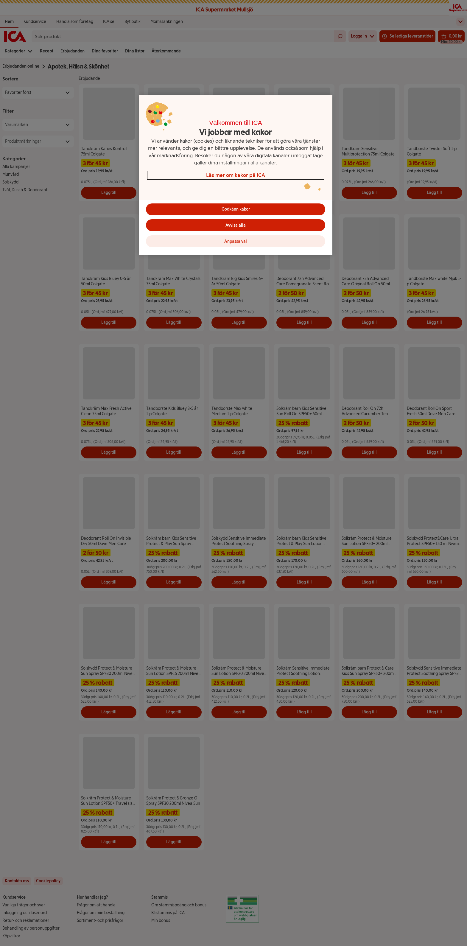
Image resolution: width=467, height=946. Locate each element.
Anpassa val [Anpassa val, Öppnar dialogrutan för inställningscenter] (235, 241)
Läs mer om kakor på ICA (235, 175)
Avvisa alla (235, 225)
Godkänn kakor (236, 209)
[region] (235, 175)
